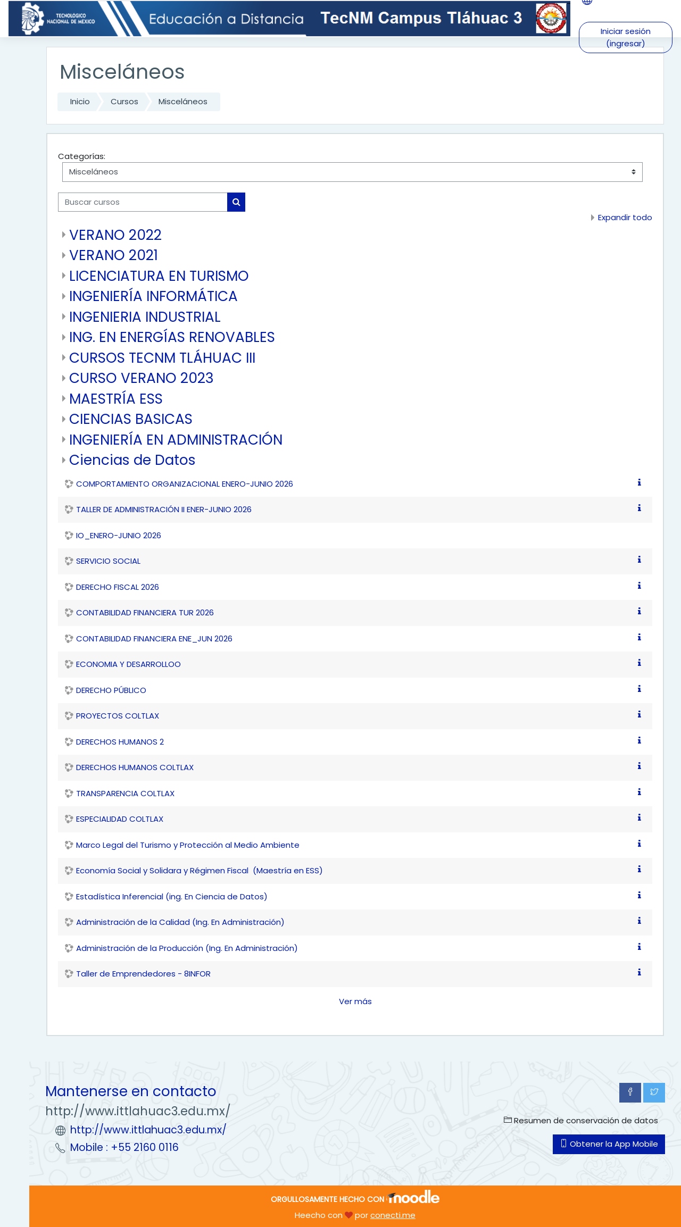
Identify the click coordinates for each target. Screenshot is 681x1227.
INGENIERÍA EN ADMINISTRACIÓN (176, 439)
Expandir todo (625, 217)
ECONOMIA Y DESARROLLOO (128, 664)
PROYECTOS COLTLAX (117, 715)
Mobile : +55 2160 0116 (124, 1147)
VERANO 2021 (113, 255)
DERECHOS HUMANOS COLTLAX (135, 767)
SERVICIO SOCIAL (108, 560)
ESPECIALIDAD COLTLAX (119, 818)
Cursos (124, 101)
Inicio (80, 101)
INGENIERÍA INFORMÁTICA (153, 296)
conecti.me (393, 1215)
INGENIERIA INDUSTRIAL (145, 317)
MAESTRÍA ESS (116, 398)
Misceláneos (183, 101)
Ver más (355, 1001)
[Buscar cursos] (143, 202)
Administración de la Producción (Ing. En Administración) (187, 948)
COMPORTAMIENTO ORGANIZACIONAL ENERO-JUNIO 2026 (184, 483)
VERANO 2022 (115, 235)
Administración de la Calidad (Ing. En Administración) (180, 922)
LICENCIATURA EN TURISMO (159, 276)
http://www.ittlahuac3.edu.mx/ (148, 1130)
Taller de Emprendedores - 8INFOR (143, 973)
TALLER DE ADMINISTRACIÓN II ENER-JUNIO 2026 (164, 509)
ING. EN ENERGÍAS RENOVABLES (172, 337)
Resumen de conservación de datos (581, 1120)
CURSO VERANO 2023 (141, 378)
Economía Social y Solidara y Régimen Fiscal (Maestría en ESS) (199, 870)
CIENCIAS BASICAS (131, 419)
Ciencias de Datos (132, 460)
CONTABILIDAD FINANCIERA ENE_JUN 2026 (154, 638)
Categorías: (81, 156)
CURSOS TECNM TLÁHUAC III (162, 358)
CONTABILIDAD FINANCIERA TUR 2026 (145, 612)
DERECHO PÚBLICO (111, 690)
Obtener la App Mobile (609, 1143)
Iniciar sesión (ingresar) (626, 37)
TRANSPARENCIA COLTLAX (125, 793)
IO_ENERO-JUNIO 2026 (118, 535)
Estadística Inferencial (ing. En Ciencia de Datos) (172, 896)
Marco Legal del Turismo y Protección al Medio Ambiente (188, 844)
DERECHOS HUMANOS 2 (120, 741)
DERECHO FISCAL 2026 (117, 586)
